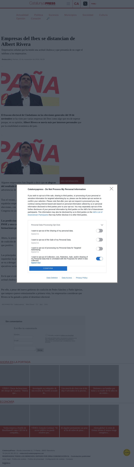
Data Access (67, 278)
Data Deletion (52, 278)
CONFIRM (48, 268)
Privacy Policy (81, 278)
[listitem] (67, 225)
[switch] (99, 230)
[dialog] (67, 233)
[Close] (112, 189)
